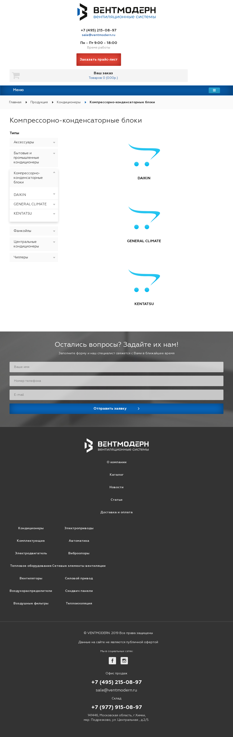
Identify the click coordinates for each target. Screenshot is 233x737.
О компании (117, 462)
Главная (15, 102)
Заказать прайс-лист (99, 59)
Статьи (116, 499)
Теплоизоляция (79, 603)
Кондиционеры (69, 102)
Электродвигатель (31, 553)
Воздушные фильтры (30, 603)
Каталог (117, 474)
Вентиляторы (31, 578)
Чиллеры (21, 257)
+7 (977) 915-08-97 (116, 707)
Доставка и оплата (116, 512)
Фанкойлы (22, 231)
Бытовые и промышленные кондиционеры (26, 158)
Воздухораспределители (31, 591)
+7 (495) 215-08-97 (98, 30)
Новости (116, 487)
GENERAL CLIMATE (30, 204)
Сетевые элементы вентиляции (79, 566)
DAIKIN (20, 195)
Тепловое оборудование (31, 566)
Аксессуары (24, 142)
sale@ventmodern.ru (98, 35)
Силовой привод (79, 578)
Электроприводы (79, 528)
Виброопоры (78, 553)
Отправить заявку (110, 408)
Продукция (39, 102)
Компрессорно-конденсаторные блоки (122, 102)
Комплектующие (31, 540)
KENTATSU (23, 213)
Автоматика (79, 540)
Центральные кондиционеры (26, 244)
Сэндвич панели (79, 591)
